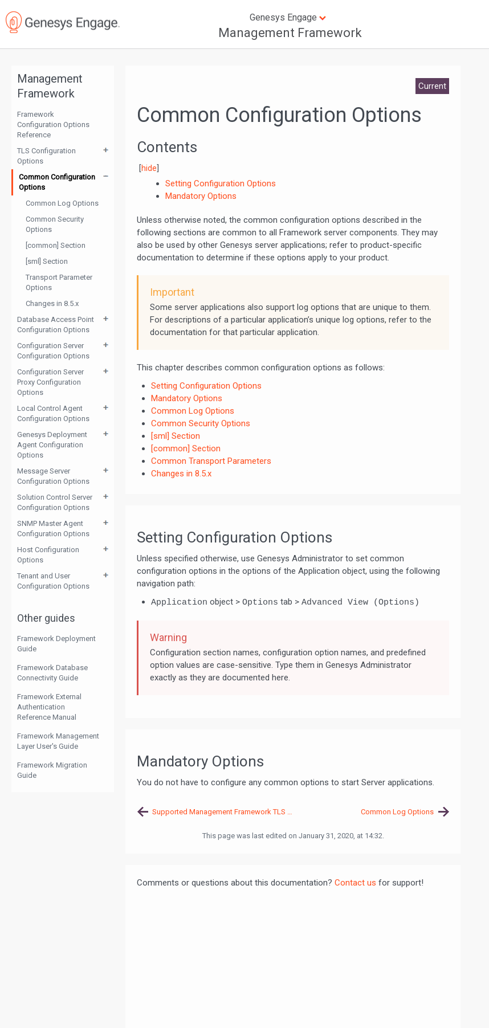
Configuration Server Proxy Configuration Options (50, 382)
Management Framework (290, 33)
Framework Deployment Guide (56, 643)
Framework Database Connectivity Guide (52, 672)
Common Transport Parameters (211, 461)
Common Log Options (62, 203)
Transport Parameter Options (59, 282)
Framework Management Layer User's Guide (58, 741)
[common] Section (55, 245)
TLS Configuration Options (46, 155)
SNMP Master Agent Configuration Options (53, 528)
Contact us (355, 883)
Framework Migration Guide (52, 770)
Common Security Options (55, 224)
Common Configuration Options (57, 182)
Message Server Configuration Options (53, 476)
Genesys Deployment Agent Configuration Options (52, 444)
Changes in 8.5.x (52, 303)
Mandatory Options (186, 398)
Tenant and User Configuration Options (53, 581)
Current (432, 86)
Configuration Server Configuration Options (53, 350)
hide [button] (149, 168)
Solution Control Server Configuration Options (54, 502)
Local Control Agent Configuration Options (53, 413)
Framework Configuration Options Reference (53, 124)
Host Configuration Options (48, 554)
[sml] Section (47, 261)
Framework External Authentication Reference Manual (49, 706)
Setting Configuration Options (206, 386)
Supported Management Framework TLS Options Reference (222, 811)
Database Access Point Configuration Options (55, 324)
